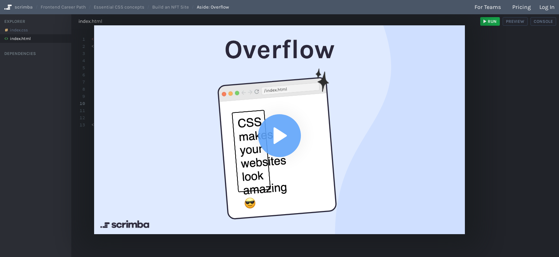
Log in (547, 7)
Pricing (521, 7)
